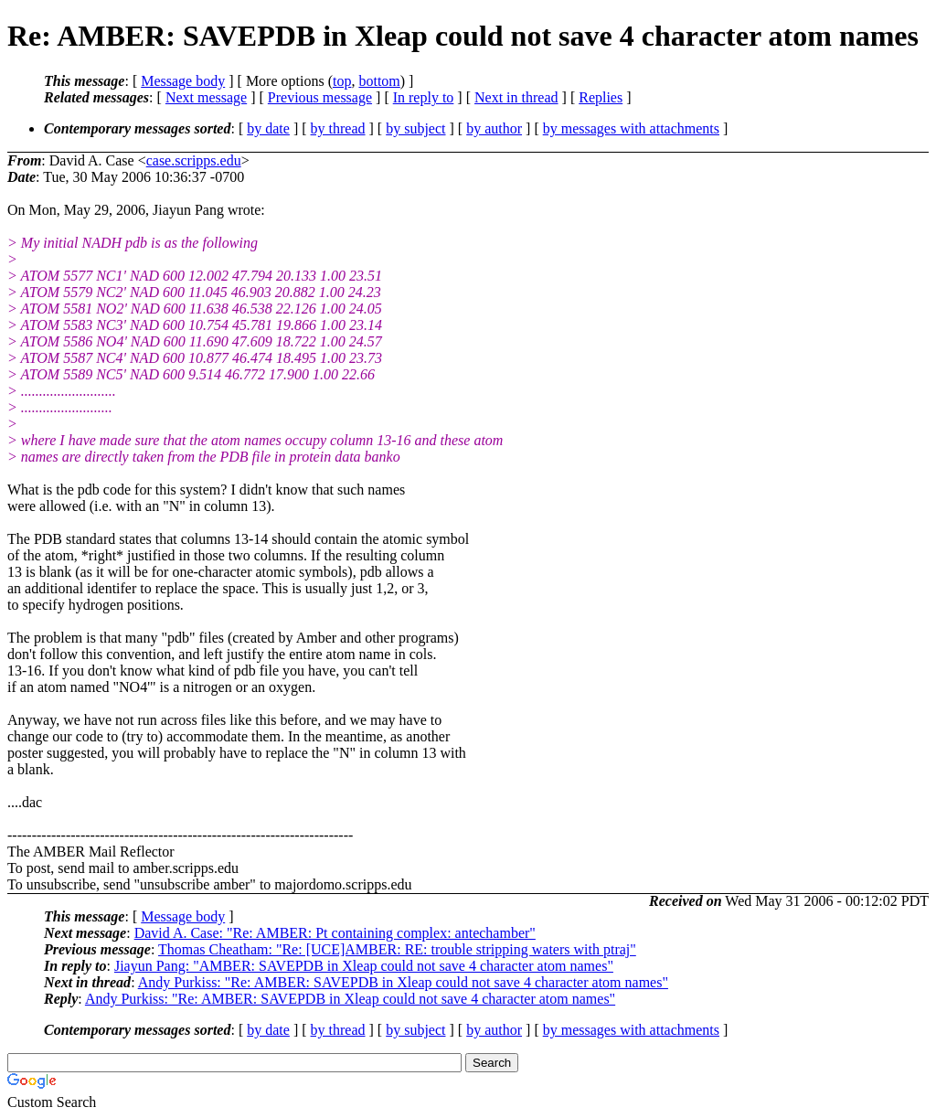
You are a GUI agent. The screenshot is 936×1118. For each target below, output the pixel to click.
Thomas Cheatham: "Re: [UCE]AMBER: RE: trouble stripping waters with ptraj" (397, 949)
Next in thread (516, 97)
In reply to (423, 97)
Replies (600, 97)
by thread (338, 128)
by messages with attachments (631, 128)
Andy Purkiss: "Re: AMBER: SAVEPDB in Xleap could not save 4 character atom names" (403, 982)
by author (494, 128)
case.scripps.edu (193, 160)
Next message (206, 97)
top (342, 81)
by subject (415, 128)
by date (268, 128)
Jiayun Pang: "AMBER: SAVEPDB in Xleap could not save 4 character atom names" (363, 966)
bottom (378, 81)
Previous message (320, 97)
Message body (183, 81)
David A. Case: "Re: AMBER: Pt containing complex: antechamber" (335, 933)
